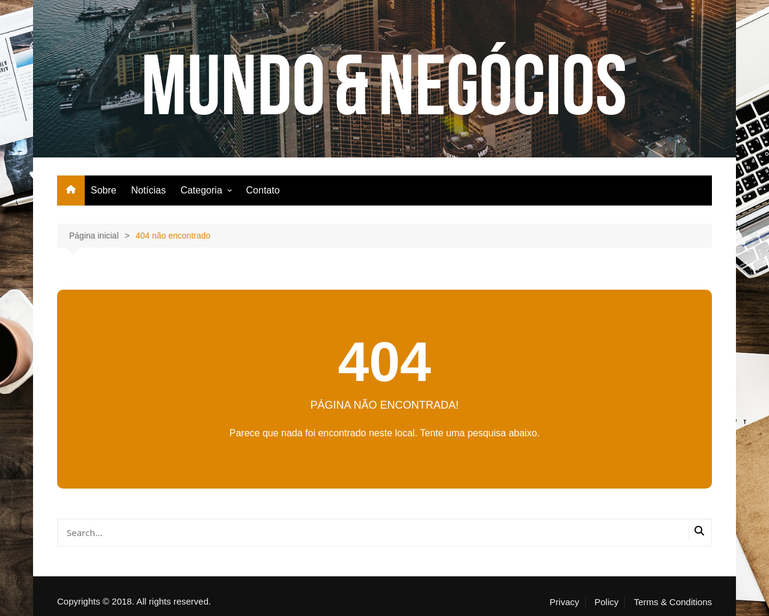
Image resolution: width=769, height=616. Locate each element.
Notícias (148, 190)
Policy (606, 602)
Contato (263, 190)
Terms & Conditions (673, 602)
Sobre (104, 190)
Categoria (201, 190)
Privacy (564, 602)
